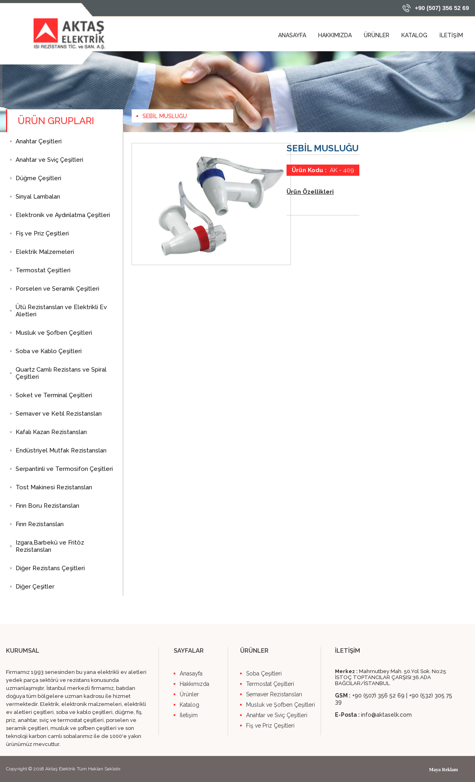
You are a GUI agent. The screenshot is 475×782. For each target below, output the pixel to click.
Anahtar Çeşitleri (39, 141)
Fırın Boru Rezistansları (47, 505)
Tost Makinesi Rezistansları (54, 487)
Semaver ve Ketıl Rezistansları (59, 413)
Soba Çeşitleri (264, 673)
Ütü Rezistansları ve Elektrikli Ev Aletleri (61, 311)
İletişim (189, 715)
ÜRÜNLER (376, 35)
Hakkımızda (194, 684)
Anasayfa (191, 673)
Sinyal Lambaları (38, 196)
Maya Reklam (443, 769)
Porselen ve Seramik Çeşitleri (57, 288)
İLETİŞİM (451, 35)
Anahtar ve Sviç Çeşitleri (49, 159)
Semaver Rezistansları (274, 694)
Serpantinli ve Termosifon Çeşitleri (64, 468)
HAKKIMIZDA (335, 35)
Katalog (189, 705)
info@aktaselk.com (386, 715)
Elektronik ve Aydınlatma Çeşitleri (63, 215)
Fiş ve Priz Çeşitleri (42, 233)
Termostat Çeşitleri (43, 270)
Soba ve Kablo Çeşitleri (49, 351)
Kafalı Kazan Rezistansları (51, 432)
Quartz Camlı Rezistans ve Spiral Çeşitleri (61, 373)
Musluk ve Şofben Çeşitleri (54, 332)
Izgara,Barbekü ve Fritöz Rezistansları (50, 546)
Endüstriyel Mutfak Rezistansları (61, 450)
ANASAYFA (292, 35)
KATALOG (414, 35)
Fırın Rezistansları (40, 524)
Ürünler (189, 694)
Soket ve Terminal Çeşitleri (54, 395)
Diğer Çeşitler (35, 586)
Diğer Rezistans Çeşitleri (50, 568)
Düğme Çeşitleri (38, 178)
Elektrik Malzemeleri (45, 251)
